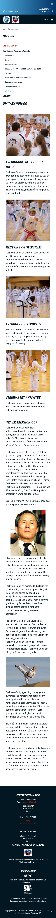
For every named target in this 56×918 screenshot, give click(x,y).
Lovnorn (8, 73)
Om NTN (6, 95)
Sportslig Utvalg (11, 64)
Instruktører (9, 56)
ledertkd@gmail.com (31, 802)
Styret (7, 60)
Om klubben (10, 91)
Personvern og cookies (28, 823)
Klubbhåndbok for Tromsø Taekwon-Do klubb (23, 69)
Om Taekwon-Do (10, 45)
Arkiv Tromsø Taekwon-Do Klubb (18, 78)
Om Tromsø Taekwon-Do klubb (17, 51)
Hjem (4, 29)
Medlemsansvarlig (12, 86)
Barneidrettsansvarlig (13, 82)
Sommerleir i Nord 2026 (44, 10)
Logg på (28, 821)
